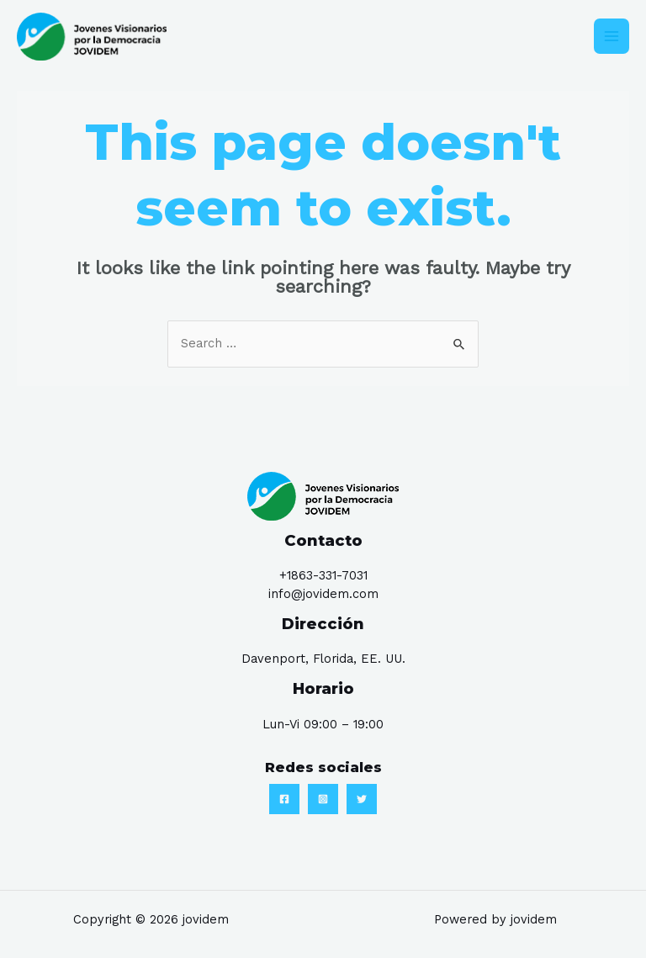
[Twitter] (362, 800)
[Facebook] (284, 800)
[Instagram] (323, 800)
